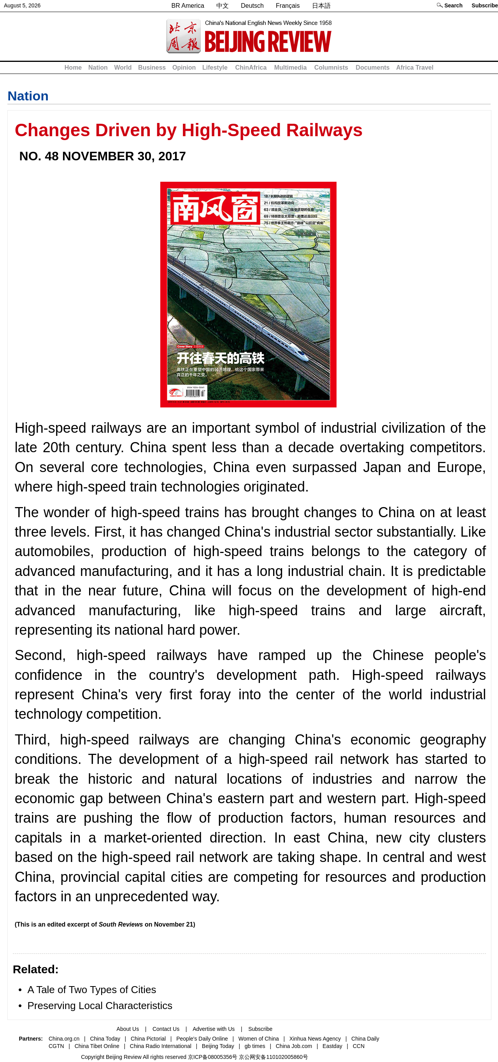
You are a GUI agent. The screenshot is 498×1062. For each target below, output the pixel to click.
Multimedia (290, 67)
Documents (372, 67)
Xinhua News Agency (315, 1039)
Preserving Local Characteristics (99, 1005)
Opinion (184, 67)
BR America (187, 5)
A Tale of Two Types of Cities (91, 989)
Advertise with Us (214, 1029)
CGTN (56, 1046)
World (123, 67)
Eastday (332, 1046)
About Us (128, 1029)
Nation (98, 67)
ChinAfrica (251, 67)
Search (453, 5)
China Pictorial (148, 1039)
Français (288, 5)
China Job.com (294, 1046)
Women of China (258, 1039)
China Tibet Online (97, 1046)
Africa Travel (414, 67)
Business (152, 67)
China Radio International (160, 1046)
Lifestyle (215, 67)
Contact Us (166, 1029)
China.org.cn (64, 1039)
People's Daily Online (202, 1039)
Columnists (331, 67)
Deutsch (252, 5)
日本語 (321, 5)
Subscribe (485, 5)
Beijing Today (218, 1046)
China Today (105, 1039)
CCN (359, 1046)
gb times (255, 1046)
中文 (222, 5)
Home (73, 67)
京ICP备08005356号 (213, 1057)
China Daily (365, 1039)
